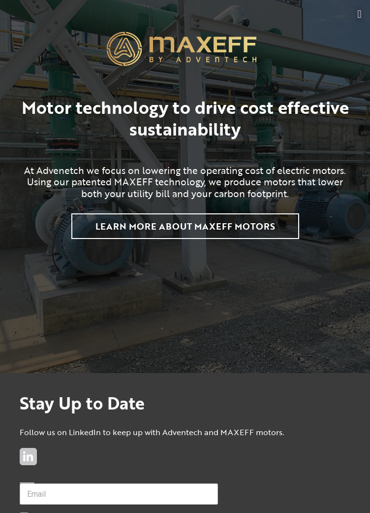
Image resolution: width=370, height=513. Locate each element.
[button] (359, 14)
